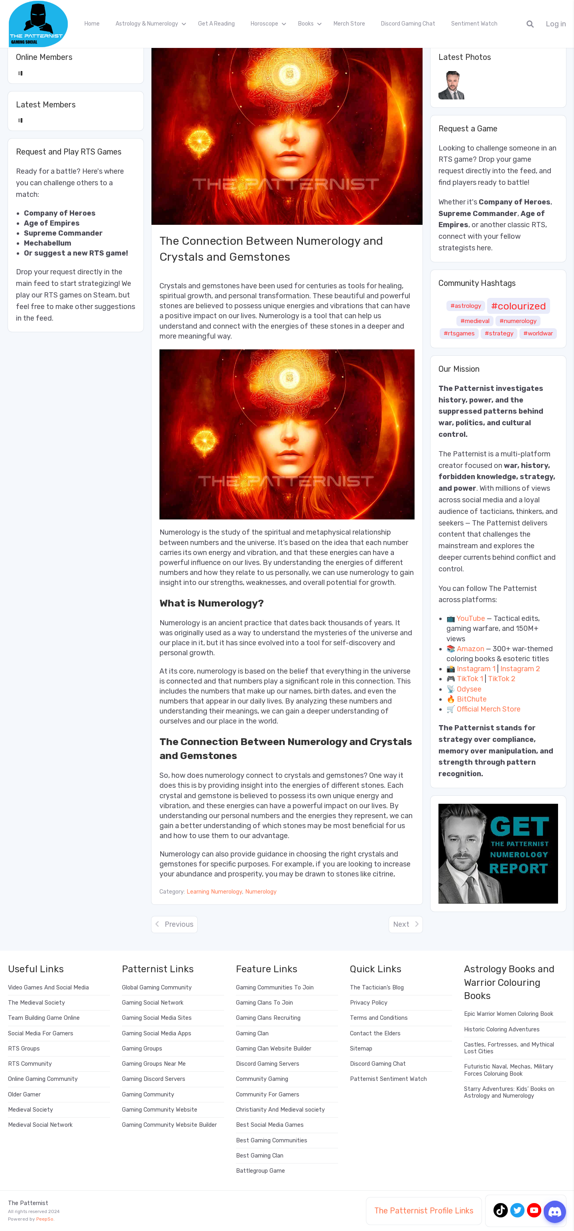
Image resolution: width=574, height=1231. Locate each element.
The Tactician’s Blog (377, 987)
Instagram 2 (520, 668)
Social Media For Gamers (40, 1033)
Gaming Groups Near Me (154, 1064)
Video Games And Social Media (48, 987)
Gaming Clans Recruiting (268, 1018)
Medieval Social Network (40, 1125)
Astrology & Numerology (147, 23)
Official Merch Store (489, 709)
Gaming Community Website (159, 1109)
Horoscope (264, 23)
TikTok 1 (470, 678)
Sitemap (361, 1048)
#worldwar (538, 333)
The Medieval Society (36, 1002)
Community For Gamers (267, 1094)
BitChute (472, 699)
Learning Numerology (214, 891)
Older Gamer (24, 1094)
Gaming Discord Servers (153, 1079)
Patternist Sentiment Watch (388, 1079)
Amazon (470, 648)
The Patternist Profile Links (424, 1210)
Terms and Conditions (379, 1018)
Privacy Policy (368, 1002)
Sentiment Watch (474, 23)
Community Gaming (262, 1079)
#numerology (518, 321)
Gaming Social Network (152, 1002)
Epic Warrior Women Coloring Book (508, 1014)
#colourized (518, 306)
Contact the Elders (375, 1033)
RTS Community (30, 1064)
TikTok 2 (501, 678)
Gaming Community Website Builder (169, 1125)
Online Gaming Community (43, 1079)
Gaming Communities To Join (275, 987)
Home (92, 23)
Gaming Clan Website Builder (273, 1048)
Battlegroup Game (260, 1171)
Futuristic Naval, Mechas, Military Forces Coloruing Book (508, 1070)
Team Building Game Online (44, 1018)
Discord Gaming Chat (408, 23)
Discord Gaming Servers (267, 1064)
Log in (556, 24)
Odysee (469, 689)
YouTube (470, 618)
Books (306, 23)
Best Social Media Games (270, 1125)
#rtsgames (459, 333)
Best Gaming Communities (271, 1140)
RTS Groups (24, 1048)
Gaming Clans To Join (264, 1002)
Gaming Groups (142, 1048)
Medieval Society (30, 1109)
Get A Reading (216, 23)
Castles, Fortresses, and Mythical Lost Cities (509, 1048)
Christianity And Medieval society (280, 1109)
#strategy (499, 333)
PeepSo (44, 1219)
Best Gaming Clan (259, 1155)
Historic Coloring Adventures (502, 1029)
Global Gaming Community (157, 987)
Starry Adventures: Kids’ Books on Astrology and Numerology (509, 1092)
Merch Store (349, 23)
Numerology (261, 891)
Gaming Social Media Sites (157, 1018)
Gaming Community (148, 1094)
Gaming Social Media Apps (156, 1033)
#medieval (474, 321)
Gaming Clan (252, 1033)
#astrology (465, 305)
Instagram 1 (476, 668)
